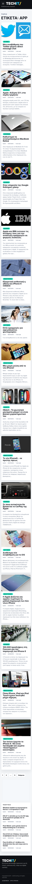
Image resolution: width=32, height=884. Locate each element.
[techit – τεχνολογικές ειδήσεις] (13, 3)
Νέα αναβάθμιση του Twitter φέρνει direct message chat (13, 46)
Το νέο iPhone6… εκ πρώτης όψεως (12, 459)
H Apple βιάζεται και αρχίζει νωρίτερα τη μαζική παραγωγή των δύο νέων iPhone (16, 600)
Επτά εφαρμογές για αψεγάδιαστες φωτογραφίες (13, 330)
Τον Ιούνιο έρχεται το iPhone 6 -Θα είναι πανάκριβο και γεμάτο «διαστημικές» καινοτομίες (13, 745)
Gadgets (6, 407)
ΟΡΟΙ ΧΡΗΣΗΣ (14, 880)
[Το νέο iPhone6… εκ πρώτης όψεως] (16, 444)
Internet (6, 41)
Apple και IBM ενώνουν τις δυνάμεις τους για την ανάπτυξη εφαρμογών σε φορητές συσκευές (16, 234)
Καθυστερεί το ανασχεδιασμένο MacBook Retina (16, 139)
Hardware (7, 134)
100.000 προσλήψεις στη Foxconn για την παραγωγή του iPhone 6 (15, 649)
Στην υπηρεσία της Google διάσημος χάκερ (15, 186)
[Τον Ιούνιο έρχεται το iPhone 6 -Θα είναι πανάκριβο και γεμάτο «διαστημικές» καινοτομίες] (16, 727)
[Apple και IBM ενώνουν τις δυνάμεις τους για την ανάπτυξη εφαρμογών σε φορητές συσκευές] (16, 217)
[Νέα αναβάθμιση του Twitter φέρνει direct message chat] (16, 30)
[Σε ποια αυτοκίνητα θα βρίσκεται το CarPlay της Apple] (16, 490)
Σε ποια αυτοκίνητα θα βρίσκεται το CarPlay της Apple (15, 506)
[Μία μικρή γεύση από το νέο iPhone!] (16, 352)
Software (7, 325)
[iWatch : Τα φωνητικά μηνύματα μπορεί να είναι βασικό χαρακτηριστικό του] (16, 396)
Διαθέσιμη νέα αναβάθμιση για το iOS (14, 554)
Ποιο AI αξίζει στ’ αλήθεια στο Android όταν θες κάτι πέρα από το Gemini (15, 844)
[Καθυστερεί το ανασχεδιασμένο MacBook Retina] (16, 123)
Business (6, 90)
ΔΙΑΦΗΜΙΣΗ (5, 880)
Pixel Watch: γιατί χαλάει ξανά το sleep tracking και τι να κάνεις (15, 826)
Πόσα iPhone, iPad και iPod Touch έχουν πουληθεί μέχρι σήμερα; (16, 695)
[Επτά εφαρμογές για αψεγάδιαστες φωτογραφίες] (16, 314)
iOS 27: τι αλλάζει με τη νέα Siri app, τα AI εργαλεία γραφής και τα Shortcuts (16, 817)
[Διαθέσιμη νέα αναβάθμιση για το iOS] (16, 539)
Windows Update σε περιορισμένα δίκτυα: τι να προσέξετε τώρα (15, 808)
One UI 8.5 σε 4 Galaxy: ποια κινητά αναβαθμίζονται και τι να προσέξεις (16, 835)
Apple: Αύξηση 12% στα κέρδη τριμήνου (14, 94)
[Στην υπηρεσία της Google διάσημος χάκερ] (16, 171)
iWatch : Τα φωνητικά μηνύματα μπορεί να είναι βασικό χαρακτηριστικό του (15, 413)
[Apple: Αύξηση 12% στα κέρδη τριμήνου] (16, 79)
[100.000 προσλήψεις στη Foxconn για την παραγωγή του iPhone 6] (16, 633)
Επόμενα (21, 775)
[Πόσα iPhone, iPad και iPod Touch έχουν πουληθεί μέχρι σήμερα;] (16, 679)
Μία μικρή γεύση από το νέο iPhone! (14, 367)
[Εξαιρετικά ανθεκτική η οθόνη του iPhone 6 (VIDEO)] (16, 268)
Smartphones (8, 278)
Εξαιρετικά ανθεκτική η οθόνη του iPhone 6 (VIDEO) (14, 283)
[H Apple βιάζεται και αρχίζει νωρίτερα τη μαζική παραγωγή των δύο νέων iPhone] (16, 583)
